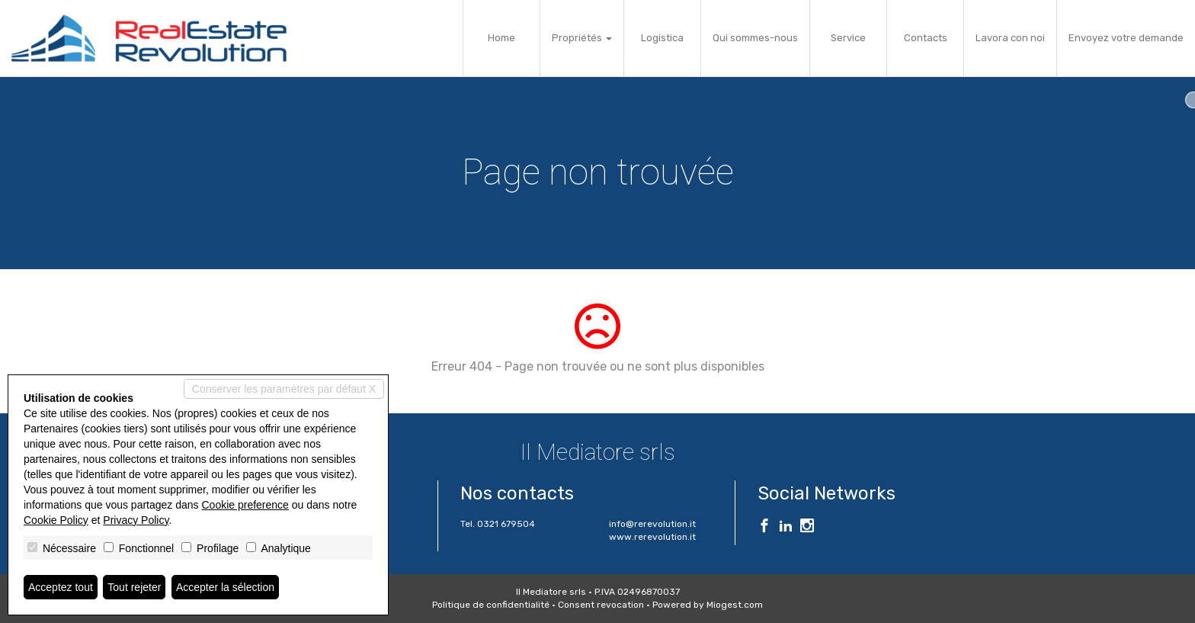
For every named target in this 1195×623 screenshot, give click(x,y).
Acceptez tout (60, 587)
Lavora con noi (1010, 37)
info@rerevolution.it (652, 524)
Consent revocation (601, 604)
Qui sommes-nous (755, 37)
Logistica (662, 37)
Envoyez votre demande (1126, 37)
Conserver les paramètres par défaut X (284, 389)
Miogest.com (734, 604)
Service (848, 37)
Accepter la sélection (225, 587)
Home (501, 37)
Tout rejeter (134, 587)
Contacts (925, 37)
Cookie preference (244, 505)
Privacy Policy (135, 520)
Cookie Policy (56, 520)
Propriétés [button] (582, 37)
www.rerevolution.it (652, 536)
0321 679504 (506, 524)
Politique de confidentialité (490, 604)
